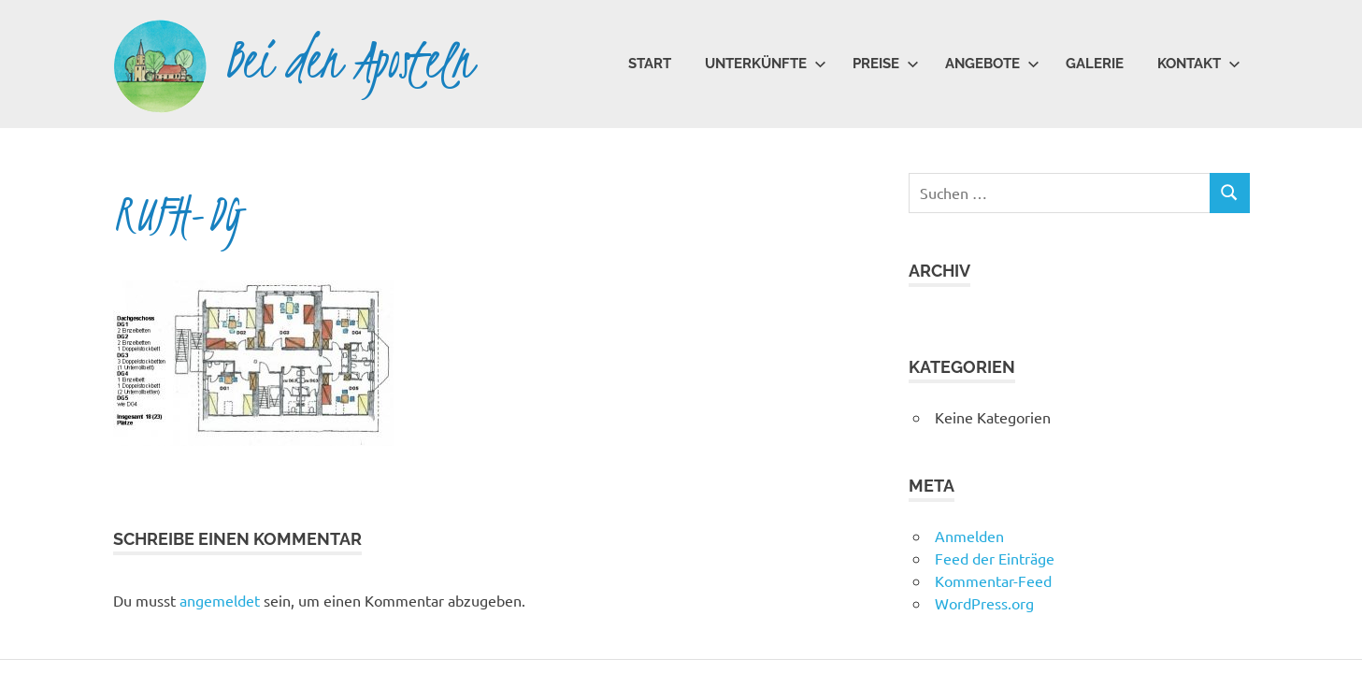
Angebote (992, 63)
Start (649, 63)
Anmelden (969, 535)
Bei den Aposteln (349, 60)
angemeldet (219, 600)
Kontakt (1198, 63)
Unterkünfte (765, 63)
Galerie (1095, 63)
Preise (886, 63)
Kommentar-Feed (993, 580)
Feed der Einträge (994, 558)
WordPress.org (984, 603)
